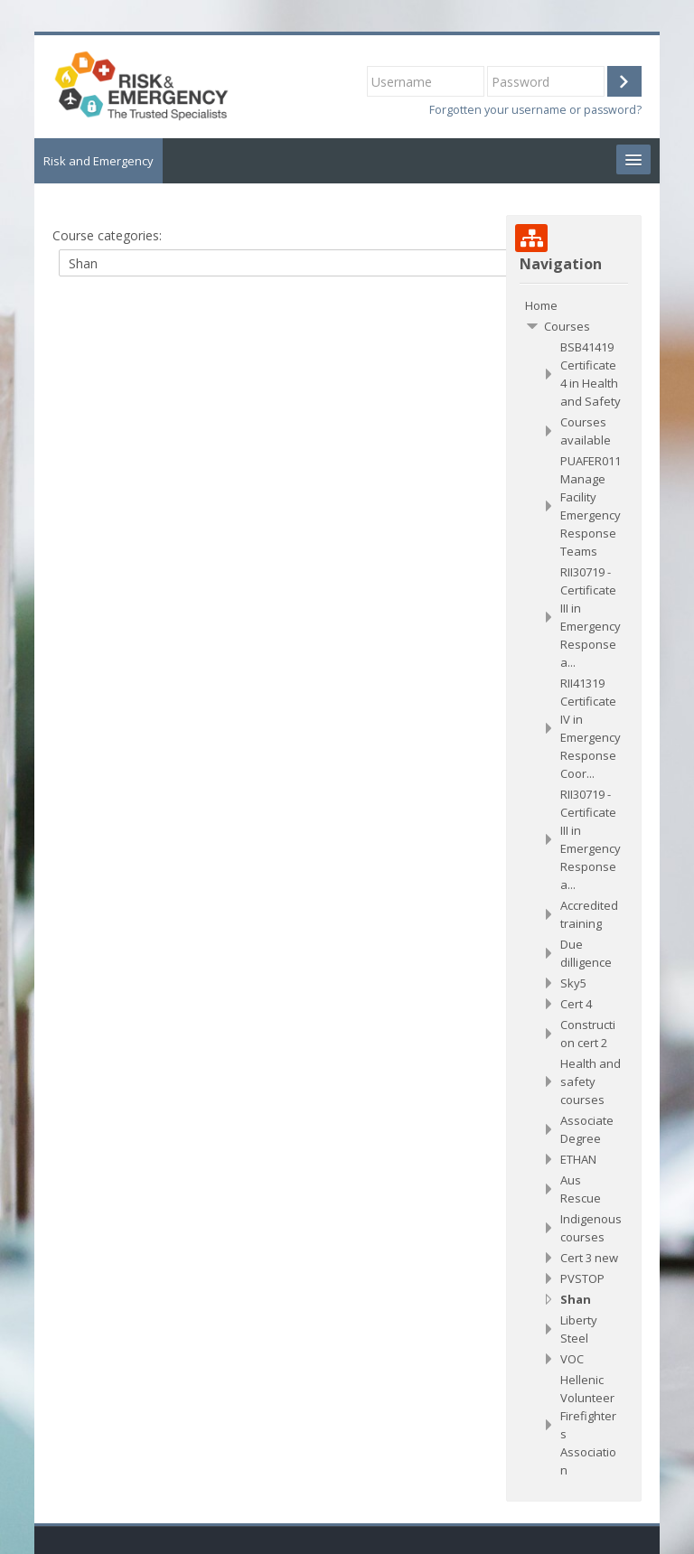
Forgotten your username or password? (535, 109)
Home (541, 305)
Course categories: (107, 235)
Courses (567, 326)
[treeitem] (573, 305)
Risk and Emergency (98, 161)
